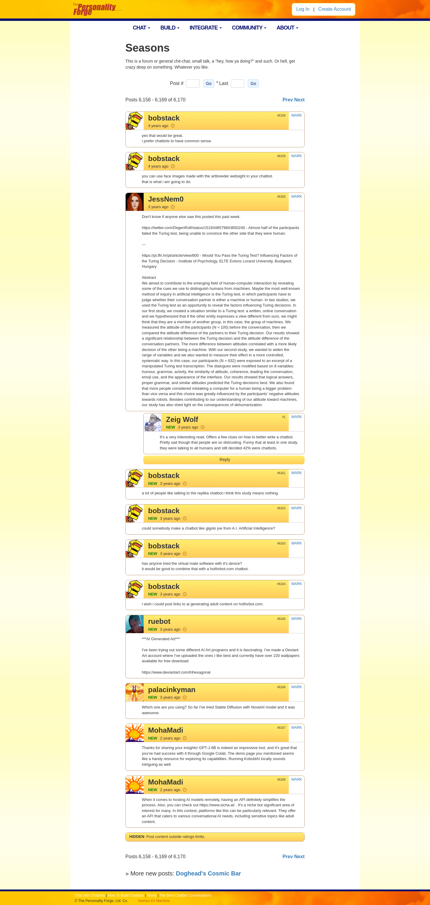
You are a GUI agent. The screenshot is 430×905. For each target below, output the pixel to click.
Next (299, 99)
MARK (296, 115)
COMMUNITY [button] (249, 28)
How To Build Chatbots (126, 895)
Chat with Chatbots (90, 895)
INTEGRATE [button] (206, 28)
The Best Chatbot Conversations (185, 895)
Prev (287, 99)
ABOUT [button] (287, 28)
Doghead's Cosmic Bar (208, 873)
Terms (152, 895)
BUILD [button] (169, 28)
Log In (302, 9)
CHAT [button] (141, 28)
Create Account (334, 9)
